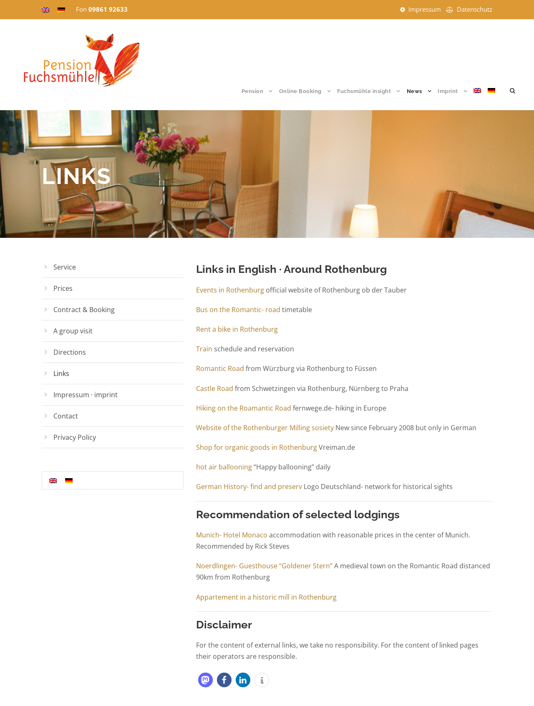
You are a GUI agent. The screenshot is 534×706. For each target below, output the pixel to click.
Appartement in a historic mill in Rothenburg (266, 597)
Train (204, 348)
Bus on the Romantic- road (238, 309)
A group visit (73, 330)
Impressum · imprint (85, 394)
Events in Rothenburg (231, 290)
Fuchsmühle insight (364, 91)
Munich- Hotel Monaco (231, 535)
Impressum (424, 9)
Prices (63, 288)
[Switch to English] (53, 480)
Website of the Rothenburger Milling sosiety (265, 427)
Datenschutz (474, 9)
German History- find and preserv (249, 486)
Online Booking (300, 91)
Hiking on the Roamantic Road (243, 408)
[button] (205, 680)
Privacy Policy (74, 437)
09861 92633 (108, 9)
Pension (253, 91)
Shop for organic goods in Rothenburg (256, 447)
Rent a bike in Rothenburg (237, 329)
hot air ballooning (225, 467)
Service (64, 267)
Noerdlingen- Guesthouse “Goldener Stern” (264, 565)
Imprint (448, 91)
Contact (65, 416)
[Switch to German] (491, 98)
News (414, 91)
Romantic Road (220, 368)
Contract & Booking (84, 309)
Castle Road (214, 388)
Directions (69, 352)
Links (61, 373)
